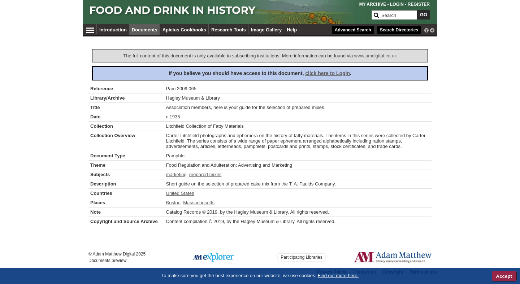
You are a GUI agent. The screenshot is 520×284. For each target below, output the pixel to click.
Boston (173, 202)
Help (292, 29)
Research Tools (228, 29)
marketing (176, 174)
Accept (504, 276)
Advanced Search (353, 29)
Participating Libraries (301, 257)
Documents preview (107, 260)
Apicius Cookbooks (184, 29)
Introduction (113, 29)
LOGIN (397, 4)
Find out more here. (338, 275)
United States (180, 193)
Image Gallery (266, 29)
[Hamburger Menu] (90, 29)
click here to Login (327, 73)
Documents (144, 29)
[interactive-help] (426, 29)
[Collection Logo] (229, 13)
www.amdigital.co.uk (375, 55)
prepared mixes (205, 174)
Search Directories (399, 29)
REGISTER (419, 4)
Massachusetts (198, 202)
